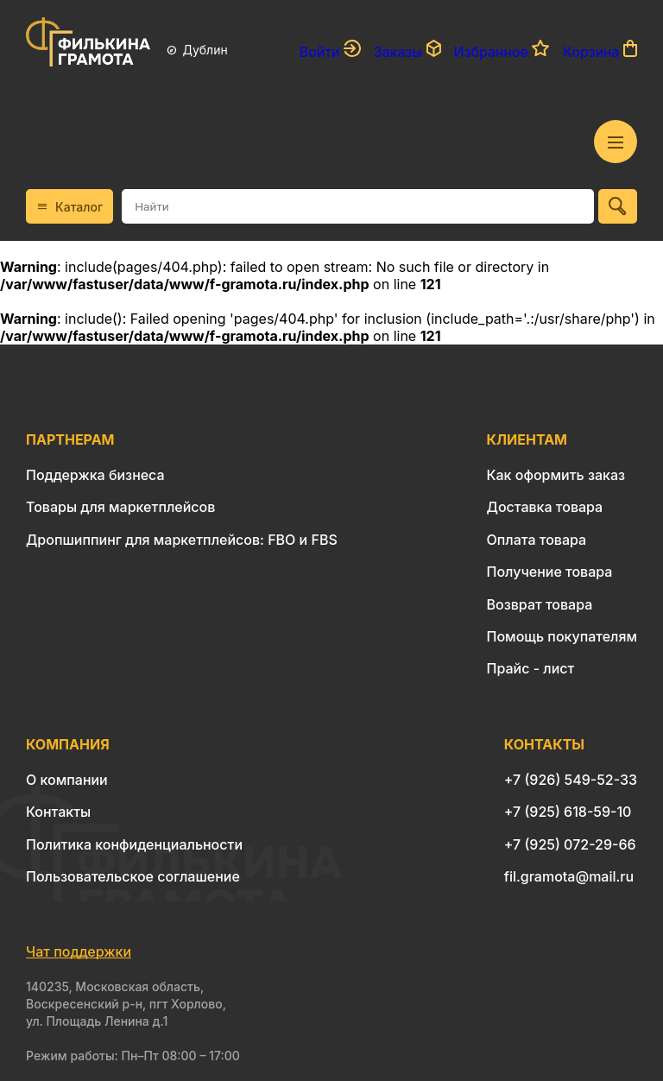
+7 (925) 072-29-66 (570, 844)
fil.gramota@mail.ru (569, 876)
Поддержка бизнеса (95, 475)
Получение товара (550, 571)
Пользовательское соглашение (133, 876)
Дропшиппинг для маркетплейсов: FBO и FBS (182, 539)
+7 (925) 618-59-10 (568, 811)
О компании (67, 779)
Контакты (58, 811)
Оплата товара (537, 539)
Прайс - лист (531, 668)
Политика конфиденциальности (134, 844)
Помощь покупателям (562, 636)
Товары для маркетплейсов (120, 506)
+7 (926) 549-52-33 (570, 779)
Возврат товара (540, 604)
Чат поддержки (78, 951)
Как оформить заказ (556, 475)
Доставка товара (545, 506)
